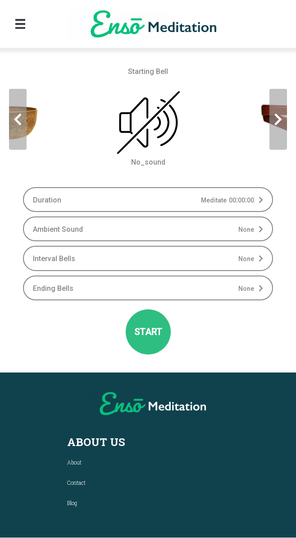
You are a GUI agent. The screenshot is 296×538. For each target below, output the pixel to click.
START (148, 331)
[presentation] (18, 119)
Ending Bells (53, 288)
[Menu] (20, 24)
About (74, 462)
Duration (47, 200)
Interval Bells (54, 258)
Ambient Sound (58, 229)
